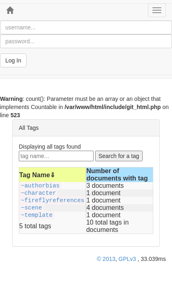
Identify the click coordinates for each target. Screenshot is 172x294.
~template (37, 215)
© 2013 (106, 259)
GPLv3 (127, 259)
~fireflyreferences (52, 200)
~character (38, 193)
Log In (13, 60)
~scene (31, 208)
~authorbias (40, 186)
